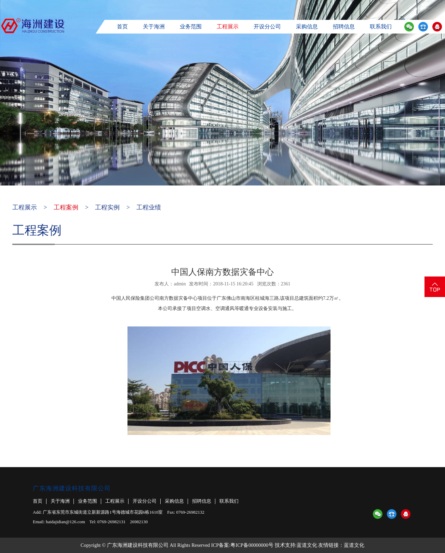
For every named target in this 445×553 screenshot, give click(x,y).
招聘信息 (344, 26)
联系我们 (381, 26)
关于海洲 (154, 26)
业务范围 (191, 26)
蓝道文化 (307, 545)
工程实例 (107, 207)
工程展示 (228, 26)
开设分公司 (267, 26)
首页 (122, 26)
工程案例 (66, 207)
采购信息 (307, 26)
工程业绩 (148, 207)
